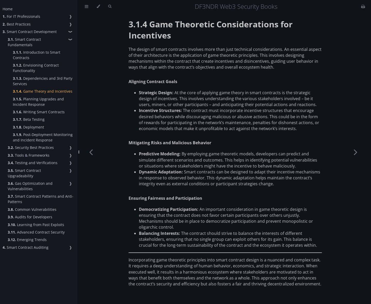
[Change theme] (98, 6)
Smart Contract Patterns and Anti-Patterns (40, 199)
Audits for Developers (30, 216)
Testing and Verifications (32, 162)
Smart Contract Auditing (25, 247)
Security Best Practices (31, 147)
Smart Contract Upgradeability (24, 173)
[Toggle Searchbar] (109, 6)
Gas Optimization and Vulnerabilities (30, 186)
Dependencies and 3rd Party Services (42, 81)
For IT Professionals (21, 16)
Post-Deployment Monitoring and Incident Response (43, 137)
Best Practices (17, 24)
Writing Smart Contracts (39, 111)
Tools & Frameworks (28, 155)
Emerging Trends (27, 239)
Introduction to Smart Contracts (36, 55)
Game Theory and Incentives (42, 91)
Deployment (28, 127)
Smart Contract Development (30, 31)
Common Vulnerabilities (32, 209)
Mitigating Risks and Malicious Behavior (170, 143)
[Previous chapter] (91, 152)
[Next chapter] (355, 152)
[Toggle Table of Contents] (86, 6)
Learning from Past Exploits (36, 224)
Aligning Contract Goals (153, 81)
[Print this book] (363, 6)
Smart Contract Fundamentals (24, 42)
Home (8, 8)
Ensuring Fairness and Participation (165, 198)
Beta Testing (29, 119)
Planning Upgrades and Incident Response (38, 102)
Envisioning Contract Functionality (36, 68)
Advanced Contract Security (36, 232)
